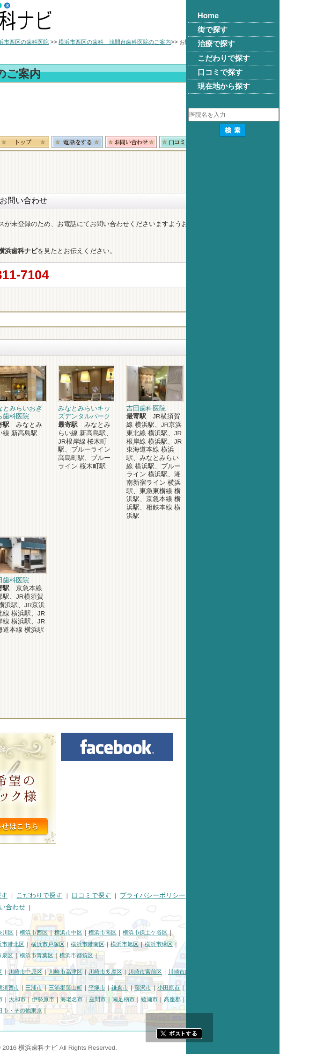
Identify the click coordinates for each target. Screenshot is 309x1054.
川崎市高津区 (159, 972)
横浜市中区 (162, 932)
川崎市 (13, 972)
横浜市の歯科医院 (53, 42)
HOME (14, 895)
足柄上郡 (16, 1010)
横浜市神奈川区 (87, 932)
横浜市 (13, 932)
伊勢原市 (136, 999)
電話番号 (171, 142)
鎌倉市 (213, 987)
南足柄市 (217, 999)
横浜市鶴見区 (45, 932)
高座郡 (266, 999)
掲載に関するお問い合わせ (79, 907)
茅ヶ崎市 (16, 999)
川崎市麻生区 (278, 972)
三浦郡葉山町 (159, 987)
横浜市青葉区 (130, 955)
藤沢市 (236, 987)
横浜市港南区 (181, 944)
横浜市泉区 (93, 955)
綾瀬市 (243, 999)
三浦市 (127, 987)
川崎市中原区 (119, 972)
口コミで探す (185, 895)
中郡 (286, 999)
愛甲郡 (41, 1010)
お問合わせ (224, 142)
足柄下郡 (67, 1010)
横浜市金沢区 (61, 944)
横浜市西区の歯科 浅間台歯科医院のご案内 (208, 42)
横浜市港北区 (101, 944)
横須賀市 (101, 987)
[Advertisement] (154, 111)
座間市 (191, 999)
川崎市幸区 (82, 972)
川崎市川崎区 (45, 972)
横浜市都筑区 (170, 955)
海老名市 (165, 999)
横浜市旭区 (218, 944)
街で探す (46, 895)
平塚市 (190, 987)
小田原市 (262, 987)
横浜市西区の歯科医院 (114, 42)
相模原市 (73, 987)
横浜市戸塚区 (141, 944)
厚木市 (88, 999)
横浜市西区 (127, 932)
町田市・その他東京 (110, 1010)
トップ (13, 42)
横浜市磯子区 (21, 944)
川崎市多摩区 (199, 972)
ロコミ (278, 142)
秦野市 (64, 999)
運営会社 (18, 907)
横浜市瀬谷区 (21, 955)
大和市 (111, 999)
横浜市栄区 (58, 955)
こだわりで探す (133, 895)
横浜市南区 (196, 932)
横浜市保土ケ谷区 (238, 932)
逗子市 (41, 999)
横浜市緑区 (252, 944)
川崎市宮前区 (239, 972)
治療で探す (84, 895)
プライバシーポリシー (246, 895)
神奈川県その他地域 (30, 987)
